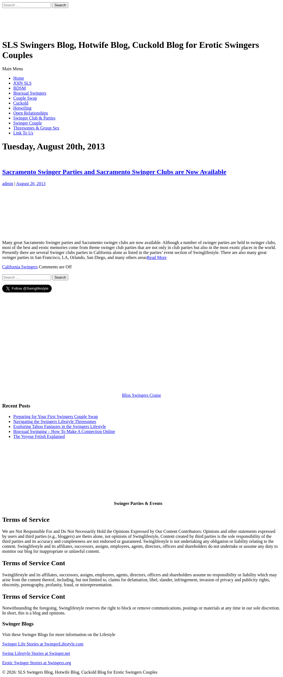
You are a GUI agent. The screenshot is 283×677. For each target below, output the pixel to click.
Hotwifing (22, 108)
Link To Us (23, 133)
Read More (157, 257)
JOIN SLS (22, 83)
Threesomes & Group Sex (36, 128)
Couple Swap (25, 98)
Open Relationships (30, 113)
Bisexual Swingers (29, 93)
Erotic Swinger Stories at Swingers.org (36, 662)
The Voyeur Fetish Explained (39, 436)
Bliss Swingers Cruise (141, 395)
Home (18, 78)
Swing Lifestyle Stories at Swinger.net (36, 653)
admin (7, 183)
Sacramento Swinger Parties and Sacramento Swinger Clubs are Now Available (114, 171)
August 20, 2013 (30, 183)
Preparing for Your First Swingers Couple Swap (55, 416)
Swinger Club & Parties (34, 118)
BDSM (19, 88)
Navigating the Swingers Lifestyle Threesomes (54, 421)
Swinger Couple (27, 123)
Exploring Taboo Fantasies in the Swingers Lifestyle (59, 426)
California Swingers (20, 266)
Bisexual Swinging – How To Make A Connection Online (64, 431)
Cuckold (20, 103)
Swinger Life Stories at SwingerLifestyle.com (42, 644)
